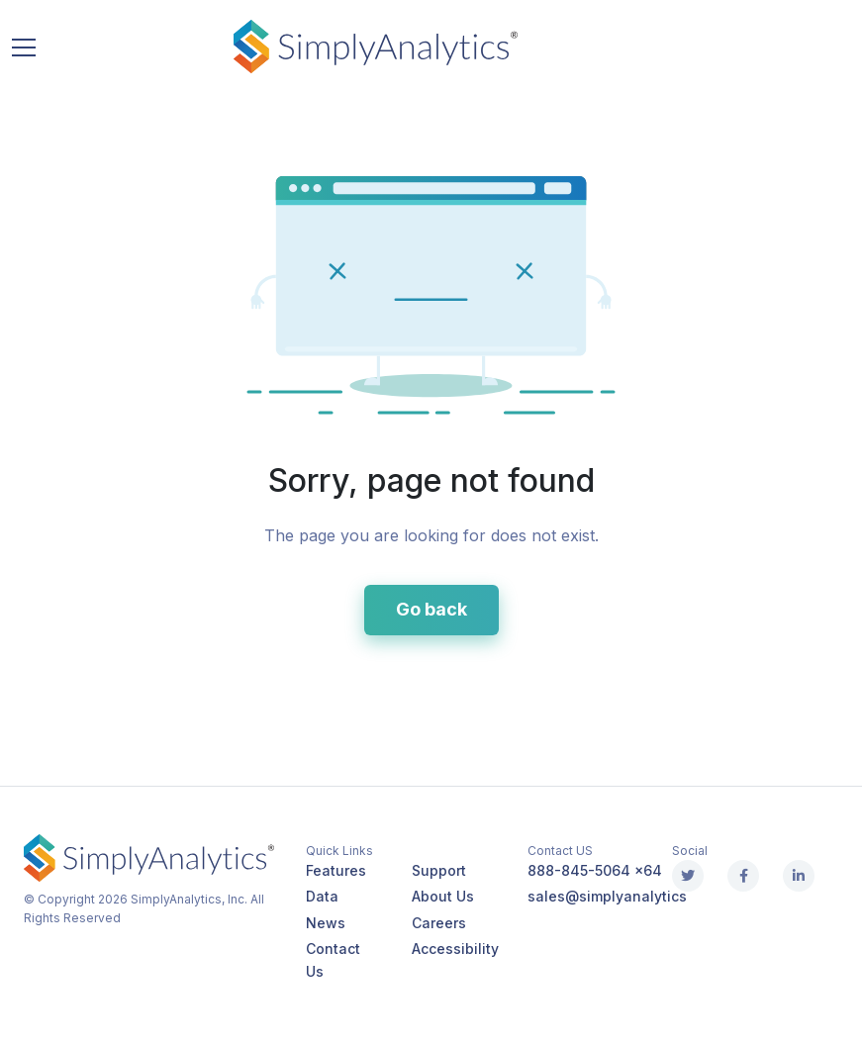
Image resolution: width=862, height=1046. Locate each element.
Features (336, 870)
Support (439, 870)
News (325, 922)
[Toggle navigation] (24, 47)
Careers (439, 922)
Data (322, 896)
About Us (443, 896)
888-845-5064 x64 (594, 870)
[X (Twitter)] (688, 876)
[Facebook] (743, 876)
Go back (431, 609)
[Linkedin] (798, 876)
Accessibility (455, 948)
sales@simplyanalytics (607, 896)
